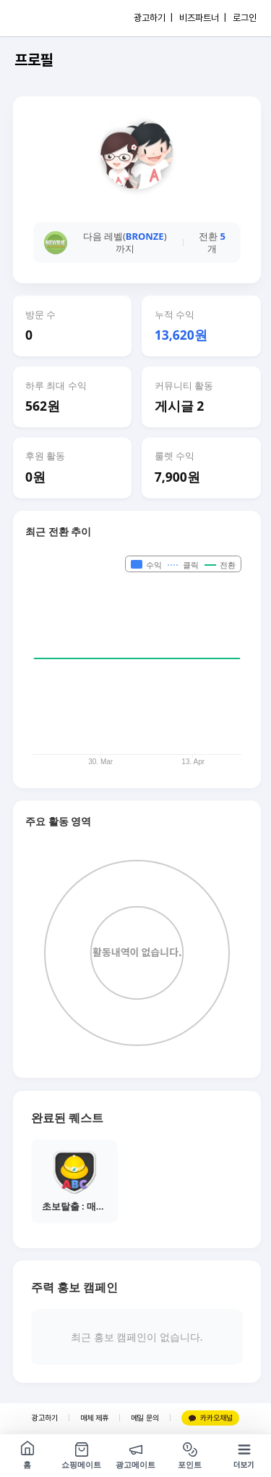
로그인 (245, 17)
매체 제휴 (94, 1418)
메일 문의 (145, 1418)
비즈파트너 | (202, 17)
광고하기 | (153, 17)
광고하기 (45, 1418)
